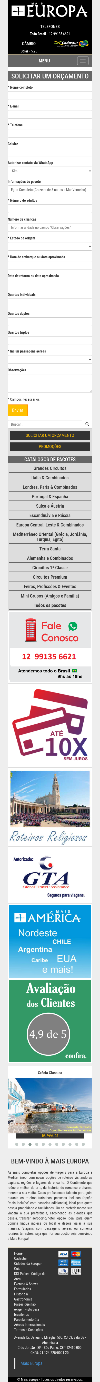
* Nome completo (20, 87)
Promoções (50, 446)
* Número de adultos (22, 200)
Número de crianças (22, 219)
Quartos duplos (18, 313)
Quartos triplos (18, 332)
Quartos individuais (22, 295)
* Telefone (15, 125)
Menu (44, 60)
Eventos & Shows (26, 1284)
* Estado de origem (21, 238)
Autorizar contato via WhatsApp (30, 163)
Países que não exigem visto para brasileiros (26, 1309)
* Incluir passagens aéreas (27, 351)
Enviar (17, 410)
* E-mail (13, 106)
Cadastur (20, 1258)
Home (18, 1253)
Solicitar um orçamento (50, 435)
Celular (13, 144)
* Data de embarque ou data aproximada (36, 257)
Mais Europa (32, 1363)
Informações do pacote (24, 182)
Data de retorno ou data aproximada (33, 276)
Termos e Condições (28, 1330)
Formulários (22, 1289)
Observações (17, 370)
